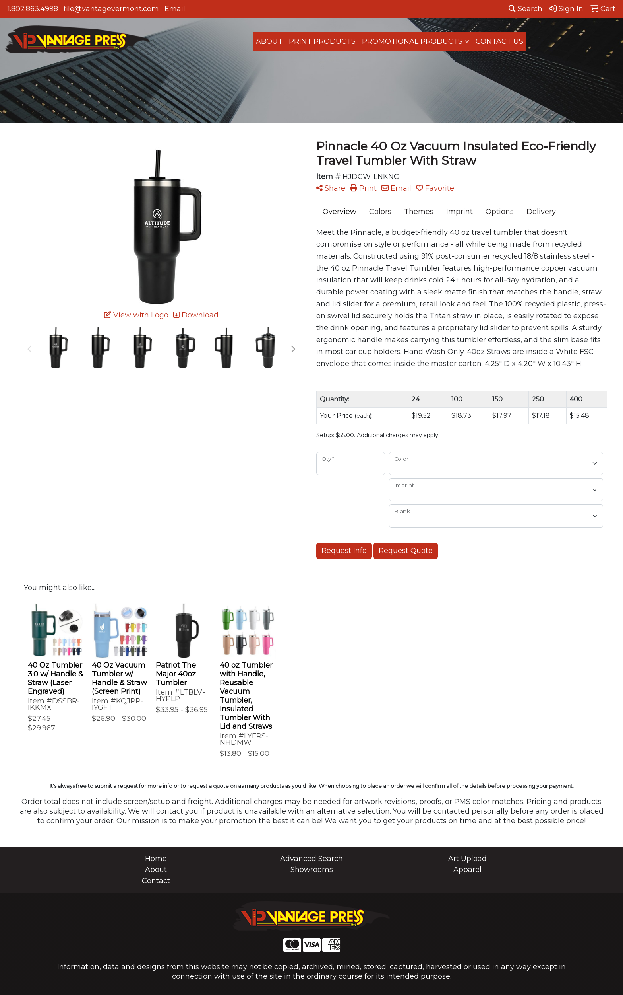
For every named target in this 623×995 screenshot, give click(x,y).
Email (174, 8)
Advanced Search (311, 858)
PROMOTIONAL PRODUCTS (412, 41)
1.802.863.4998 (33, 8)
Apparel (467, 869)
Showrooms (311, 869)
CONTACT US (499, 41)
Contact (156, 880)
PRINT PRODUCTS (322, 41)
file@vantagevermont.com (111, 8)
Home (156, 858)
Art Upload (467, 858)
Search (525, 8)
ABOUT (269, 41)
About (156, 869)
